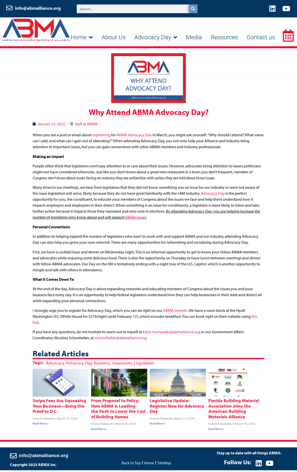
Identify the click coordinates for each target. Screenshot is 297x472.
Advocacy (55, 365)
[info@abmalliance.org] (13, 457)
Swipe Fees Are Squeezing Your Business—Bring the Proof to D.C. (59, 408)
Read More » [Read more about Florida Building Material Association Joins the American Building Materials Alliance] (216, 431)
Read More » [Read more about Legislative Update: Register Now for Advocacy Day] (158, 426)
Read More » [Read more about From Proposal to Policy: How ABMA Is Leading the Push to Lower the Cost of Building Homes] (99, 431)
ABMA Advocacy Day (134, 137)
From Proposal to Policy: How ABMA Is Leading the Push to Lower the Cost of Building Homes (118, 411)
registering (101, 137)
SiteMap (164, 464)
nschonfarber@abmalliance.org (120, 340)
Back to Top (131, 464)
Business (102, 365)
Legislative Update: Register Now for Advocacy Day (177, 408)
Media (194, 39)
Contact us (261, 39)
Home (82, 39)
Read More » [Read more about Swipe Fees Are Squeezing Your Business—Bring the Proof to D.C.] (41, 426)
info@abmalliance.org (38, 9)
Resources (224, 39)
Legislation (144, 365)
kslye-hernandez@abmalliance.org (171, 334)
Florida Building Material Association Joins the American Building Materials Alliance (233, 411)
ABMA (36, 32)
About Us (114, 39)
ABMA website (175, 312)
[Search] (193, 10)
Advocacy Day (155, 39)
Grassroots (122, 365)
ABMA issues (135, 219)
